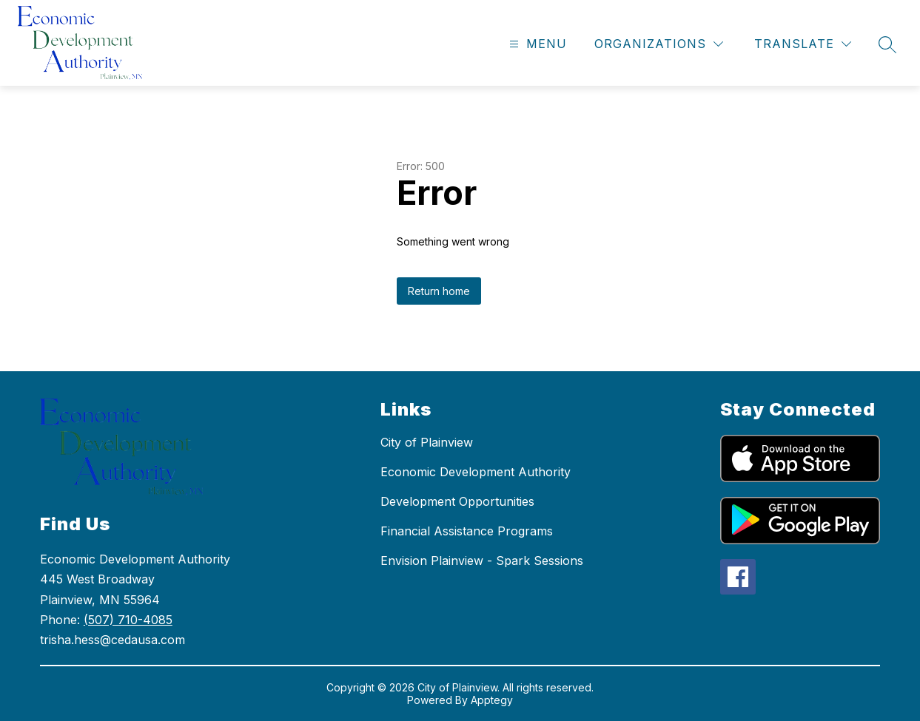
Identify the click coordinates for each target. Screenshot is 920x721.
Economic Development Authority (475, 471)
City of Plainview (426, 442)
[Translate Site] (803, 44)
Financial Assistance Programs (466, 531)
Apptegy (492, 700)
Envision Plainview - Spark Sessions (481, 560)
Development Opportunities (457, 501)
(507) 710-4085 (128, 619)
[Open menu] (536, 44)
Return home (439, 291)
